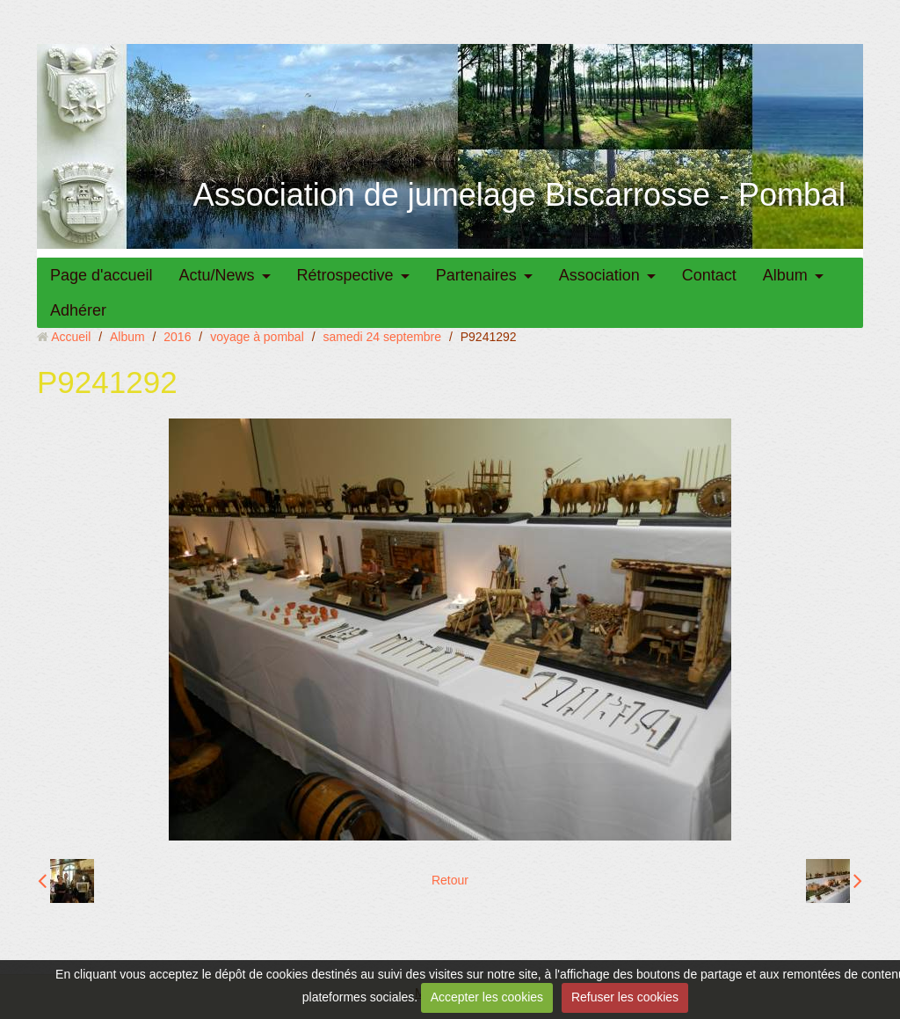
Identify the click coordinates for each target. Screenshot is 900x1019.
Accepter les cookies (487, 997)
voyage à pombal (257, 337)
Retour (450, 880)
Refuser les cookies (625, 997)
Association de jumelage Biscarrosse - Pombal (519, 195)
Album (785, 275)
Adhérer (78, 310)
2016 (177, 337)
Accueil (71, 337)
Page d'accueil (101, 275)
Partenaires (476, 275)
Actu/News (217, 275)
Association (599, 275)
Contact (709, 275)
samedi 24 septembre (382, 337)
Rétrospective (345, 275)
